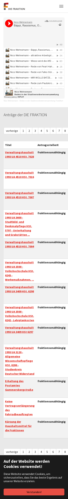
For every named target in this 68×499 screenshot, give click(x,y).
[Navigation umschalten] (61, 6)
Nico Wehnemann (11, 101)
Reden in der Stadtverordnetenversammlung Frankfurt (41, 101)
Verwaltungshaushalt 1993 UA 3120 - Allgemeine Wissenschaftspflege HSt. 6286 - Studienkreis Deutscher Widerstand (19, 360)
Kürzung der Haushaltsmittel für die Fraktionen (18, 426)
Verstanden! (34, 492)
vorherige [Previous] (12, 131)
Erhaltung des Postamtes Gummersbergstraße (19, 385)
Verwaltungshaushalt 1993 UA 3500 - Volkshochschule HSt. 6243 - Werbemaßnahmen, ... (19, 271)
